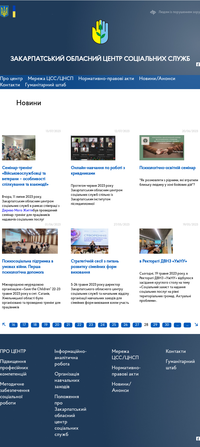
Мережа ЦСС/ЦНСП (125, 354)
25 (114, 325)
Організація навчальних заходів (67, 380)
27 (137, 325)
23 (91, 325)
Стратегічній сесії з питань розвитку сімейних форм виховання (95, 267)
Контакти (10, 85)
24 (103, 325)
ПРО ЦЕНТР (13, 351)
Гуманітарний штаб (45, 85)
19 (45, 325)
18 (35, 325)
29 (155, 325)
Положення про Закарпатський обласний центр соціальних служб (70, 415)
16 (13, 325)
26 (126, 325)
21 (68, 325)
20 (57, 325)
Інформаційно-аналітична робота (71, 358)
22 (79, 325)
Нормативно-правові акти (106, 78)
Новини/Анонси (157, 78)
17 (24, 325)
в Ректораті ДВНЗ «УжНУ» (163, 261)
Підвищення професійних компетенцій (14, 368)
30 (167, 325)
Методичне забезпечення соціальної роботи (14, 394)
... (177, 325)
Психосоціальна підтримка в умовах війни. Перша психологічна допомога (27, 267)
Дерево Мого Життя (17, 210)
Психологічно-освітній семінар (167, 168)
